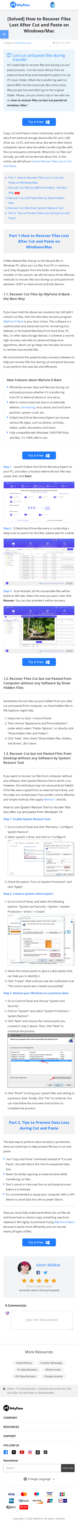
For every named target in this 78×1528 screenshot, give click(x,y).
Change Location (53, 1376)
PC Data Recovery (23, 43)
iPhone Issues (53, 1369)
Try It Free (39, 122)
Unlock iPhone (24, 1362)
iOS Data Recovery (25, 1376)
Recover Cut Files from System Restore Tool (35, 208)
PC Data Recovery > (27, 1388)
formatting (28, 407)
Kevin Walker (48, 1265)
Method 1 (50, 799)
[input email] (32, 1468)
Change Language (39, 1479)
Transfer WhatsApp (51, 1362)
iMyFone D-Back (13, 321)
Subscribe (68, 1468)
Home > (11, 1388)
